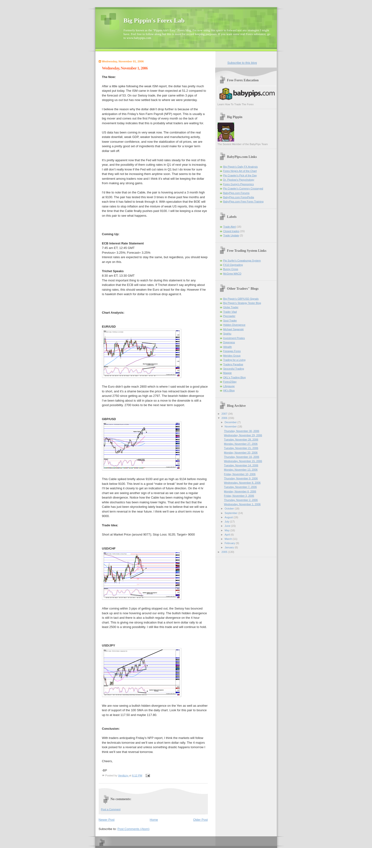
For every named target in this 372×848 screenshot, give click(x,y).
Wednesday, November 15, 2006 (243, 461)
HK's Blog (229, 390)
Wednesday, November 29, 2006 (243, 435)
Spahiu (227, 333)
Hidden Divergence (234, 324)
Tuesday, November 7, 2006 (240, 487)
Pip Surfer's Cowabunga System (242, 260)
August (229, 517)
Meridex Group (232, 355)
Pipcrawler (229, 316)
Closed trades (231, 231)
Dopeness (229, 342)
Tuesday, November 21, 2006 (241, 448)
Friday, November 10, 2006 (240, 474)
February (230, 543)
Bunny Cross (230, 269)
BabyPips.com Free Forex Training (243, 201)
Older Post (200, 819)
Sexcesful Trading (233, 368)
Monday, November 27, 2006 (241, 443)
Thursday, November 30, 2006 (241, 431)
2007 (225, 413)
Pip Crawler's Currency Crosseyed (243, 188)
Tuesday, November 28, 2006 (241, 439)
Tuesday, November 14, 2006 (241, 465)
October (230, 508)
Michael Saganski (233, 329)
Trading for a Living (234, 359)
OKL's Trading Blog (234, 377)
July (227, 521)
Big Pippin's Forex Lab (154, 20)
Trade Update (231, 235)
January (230, 547)
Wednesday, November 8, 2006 (242, 482)
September (231, 513)
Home (154, 819)
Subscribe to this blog (242, 62)
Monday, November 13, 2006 (241, 469)
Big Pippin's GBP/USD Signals (241, 298)
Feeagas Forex (232, 351)
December (231, 422)
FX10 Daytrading (233, 264)
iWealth (227, 346)
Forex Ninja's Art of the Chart (240, 171)
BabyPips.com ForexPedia (238, 197)
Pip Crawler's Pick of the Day (240, 175)
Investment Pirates (234, 338)
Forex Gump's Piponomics (238, 184)
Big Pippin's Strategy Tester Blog (242, 303)
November (231, 426)
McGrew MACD (232, 273)
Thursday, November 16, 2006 (241, 456)
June (228, 525)
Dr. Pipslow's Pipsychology (238, 179)
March (229, 538)
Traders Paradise (233, 364)
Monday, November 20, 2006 (241, 452)
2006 (225, 418)
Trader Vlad (230, 311)
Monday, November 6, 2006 (240, 491)
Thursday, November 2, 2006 (241, 500)
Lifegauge (229, 386)
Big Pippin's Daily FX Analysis (240, 166)
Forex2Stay (230, 381)
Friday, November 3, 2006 (239, 495)
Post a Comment (111, 809)
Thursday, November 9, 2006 (241, 478)
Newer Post (107, 819)
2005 (225, 551)
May (227, 530)
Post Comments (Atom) (133, 829)
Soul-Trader (230, 320)
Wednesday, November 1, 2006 (242, 504)
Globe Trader (230, 307)
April (228, 534)
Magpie (227, 372)
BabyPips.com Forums (236, 193)
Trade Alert (229, 226)
